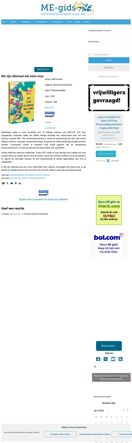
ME (5, 22)
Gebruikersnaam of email (100, 30)
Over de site (58, 22)
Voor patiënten (42, 22)
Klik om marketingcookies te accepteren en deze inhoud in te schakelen (111, 377)
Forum (69, 22)
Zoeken (77, 22)
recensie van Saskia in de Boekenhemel (27, 178)
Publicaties (27, 22)
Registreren (109, 67)
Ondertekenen (105, 154)
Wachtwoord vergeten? (109, 76)
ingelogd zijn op (16, 214)
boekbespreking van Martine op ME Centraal (29, 175)
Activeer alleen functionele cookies (94, 434)
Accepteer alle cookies (60, 434)
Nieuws (14, 22)
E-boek (48, 122)
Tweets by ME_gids (111, 377)
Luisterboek (50, 128)
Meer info (49, 107)
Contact (86, 22)
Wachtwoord (94, 41)
